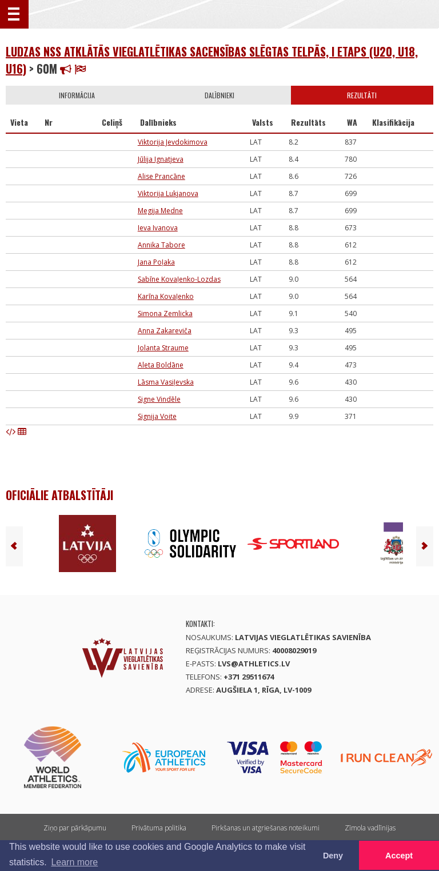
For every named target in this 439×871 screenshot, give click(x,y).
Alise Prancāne (161, 176)
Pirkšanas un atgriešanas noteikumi (265, 828)
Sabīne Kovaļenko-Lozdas (179, 279)
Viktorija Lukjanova (168, 193)
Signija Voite (157, 416)
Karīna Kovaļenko (166, 296)
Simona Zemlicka (165, 313)
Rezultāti (362, 95)
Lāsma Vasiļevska (166, 382)
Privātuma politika (158, 828)
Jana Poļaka (156, 262)
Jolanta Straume (163, 348)
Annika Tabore (161, 245)
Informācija (77, 95)
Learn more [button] (74, 862)
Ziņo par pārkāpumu (74, 828)
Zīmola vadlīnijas (370, 828)
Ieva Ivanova (158, 228)
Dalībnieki (219, 95)
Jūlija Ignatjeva (160, 159)
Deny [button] (333, 855)
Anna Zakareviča (164, 330)
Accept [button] (399, 855)
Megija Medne (160, 210)
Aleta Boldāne (160, 365)
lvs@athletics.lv (254, 663)
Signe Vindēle (159, 399)
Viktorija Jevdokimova (172, 142)
